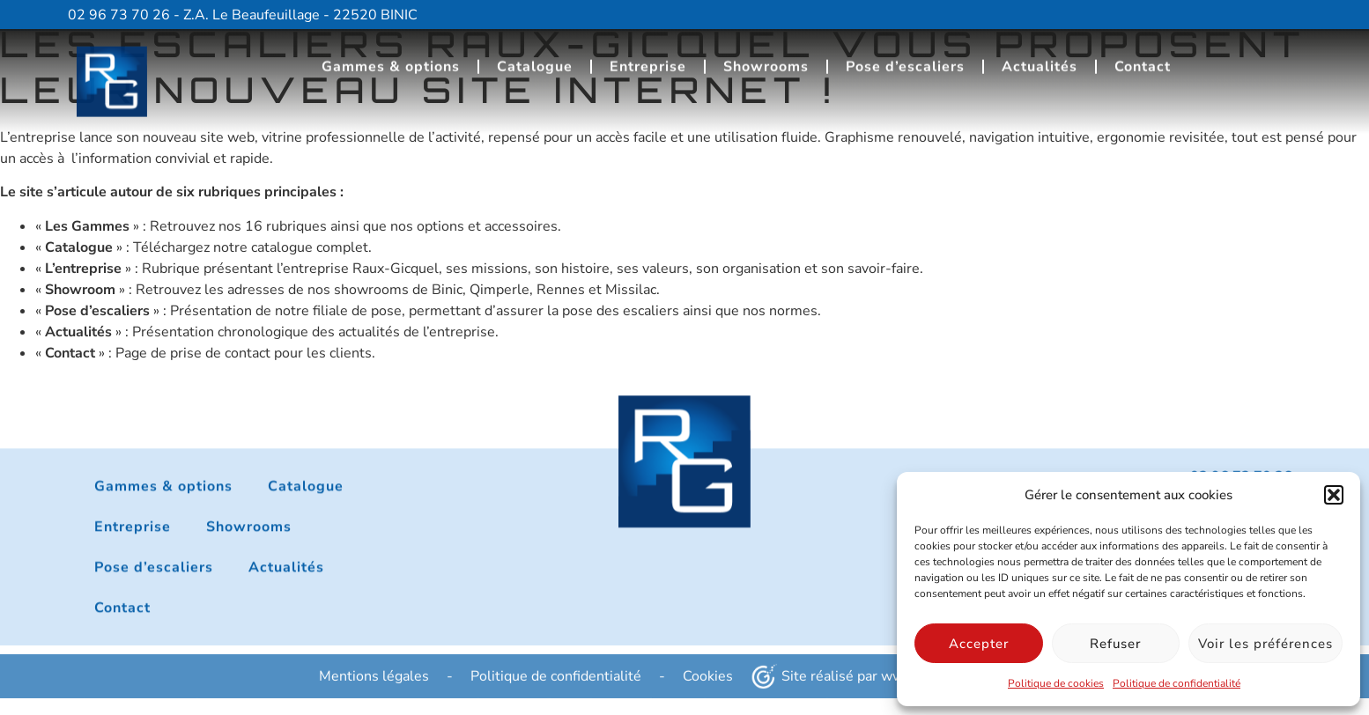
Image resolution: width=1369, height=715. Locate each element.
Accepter (979, 643)
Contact (1142, 60)
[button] (1334, 495)
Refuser (1115, 643)
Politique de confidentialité (1176, 683)
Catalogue (535, 60)
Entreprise (648, 60)
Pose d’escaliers (905, 60)
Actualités (1039, 60)
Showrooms (766, 60)
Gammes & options (391, 60)
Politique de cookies (1056, 683)
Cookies (708, 686)
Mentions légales (374, 686)
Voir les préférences (1265, 643)
